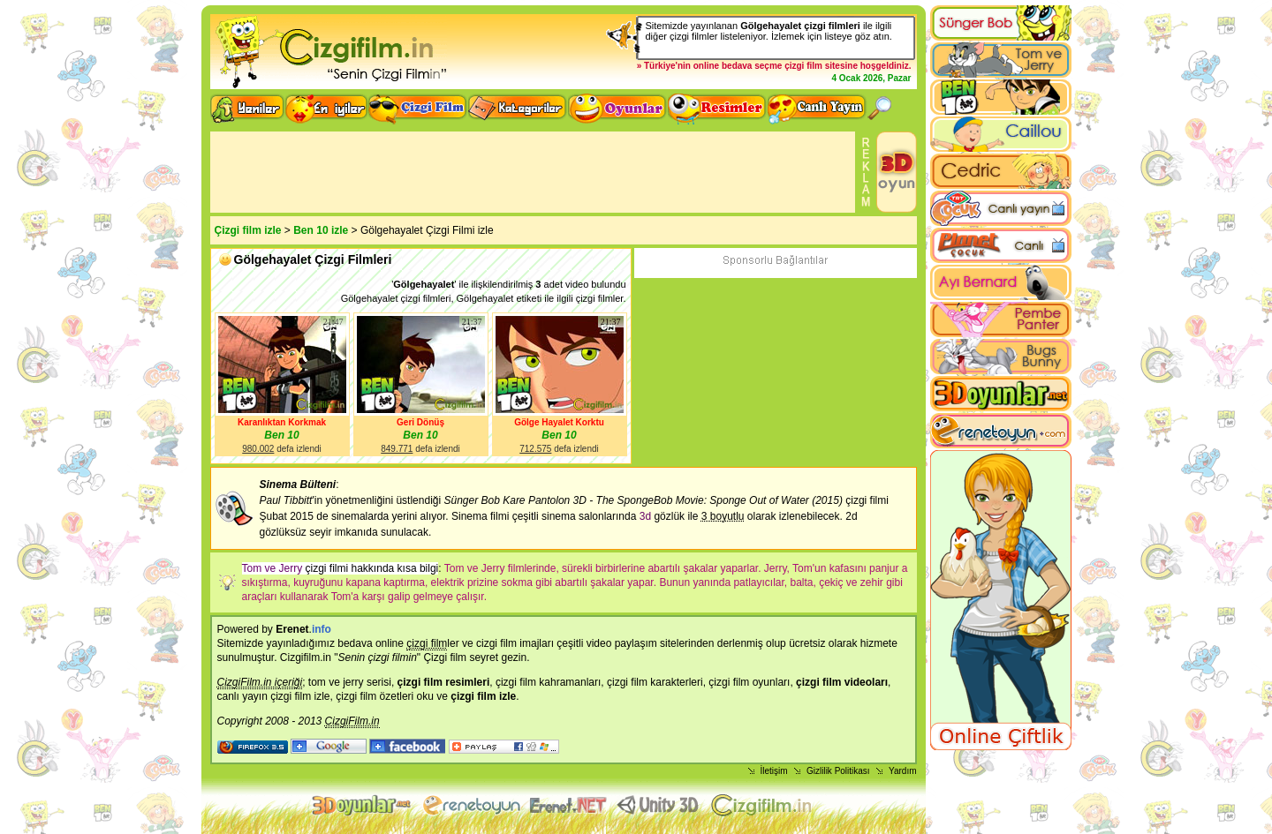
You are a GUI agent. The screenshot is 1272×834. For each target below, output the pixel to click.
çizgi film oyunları (749, 682)
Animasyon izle (569, 805)
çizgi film (803, 66)
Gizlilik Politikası (838, 771)
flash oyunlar (471, 805)
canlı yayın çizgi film (264, 696)
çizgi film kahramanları (548, 682)
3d (645, 516)
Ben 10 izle (320, 230)
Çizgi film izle (248, 230)
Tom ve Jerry (272, 568)
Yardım (903, 771)
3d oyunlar (362, 805)
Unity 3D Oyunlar (660, 805)
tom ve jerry (336, 682)
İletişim (774, 771)
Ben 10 (281, 435)
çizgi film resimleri (444, 682)
